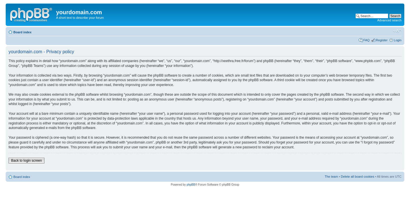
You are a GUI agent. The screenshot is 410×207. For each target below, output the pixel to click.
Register (382, 40)
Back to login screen (26, 161)
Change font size (397, 31)
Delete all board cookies (357, 176)
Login (397, 40)
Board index (22, 32)
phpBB (190, 184)
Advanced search (389, 20)
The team (331, 176)
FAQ (366, 40)
